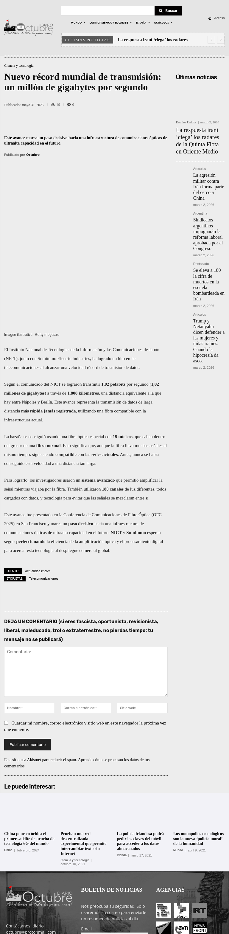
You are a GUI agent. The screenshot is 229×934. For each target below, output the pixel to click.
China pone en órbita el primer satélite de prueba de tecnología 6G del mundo (29, 767)
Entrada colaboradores (169, 928)
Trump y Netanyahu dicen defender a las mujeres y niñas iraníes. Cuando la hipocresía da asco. (207, 273)
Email (86, 857)
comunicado (32, 312)
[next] (221, 40)
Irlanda (122, 783)
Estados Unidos (186, 122)
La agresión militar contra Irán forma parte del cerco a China (206, 167)
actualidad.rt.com (38, 499)
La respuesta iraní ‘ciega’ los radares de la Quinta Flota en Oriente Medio (200, 133)
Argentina (200, 188)
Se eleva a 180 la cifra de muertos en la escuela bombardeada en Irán (209, 237)
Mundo (178, 779)
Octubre (33, 154)
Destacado (201, 226)
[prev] (211, 40)
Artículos (199, 155)
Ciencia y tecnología (19, 65)
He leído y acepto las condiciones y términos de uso (110, 882)
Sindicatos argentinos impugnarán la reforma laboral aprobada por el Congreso (208, 202)
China (8, 779)
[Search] (168, 10)
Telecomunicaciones (43, 507)
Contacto (201, 928)
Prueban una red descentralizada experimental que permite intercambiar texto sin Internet (83, 772)
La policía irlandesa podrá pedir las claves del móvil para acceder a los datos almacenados (140, 769)
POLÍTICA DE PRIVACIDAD (95, 928)
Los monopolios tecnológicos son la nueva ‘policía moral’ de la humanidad (198, 767)
